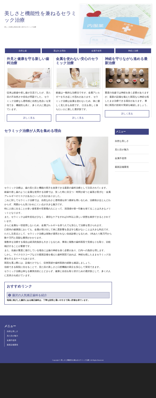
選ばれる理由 (59, 51)
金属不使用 (96, 51)
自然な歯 (23, 51)
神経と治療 (133, 51)
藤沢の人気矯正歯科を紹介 (29, 295)
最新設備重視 (122, 167)
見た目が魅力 (122, 149)
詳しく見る (29, 118)
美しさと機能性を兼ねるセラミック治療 (40, 17)
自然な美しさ (122, 141)
